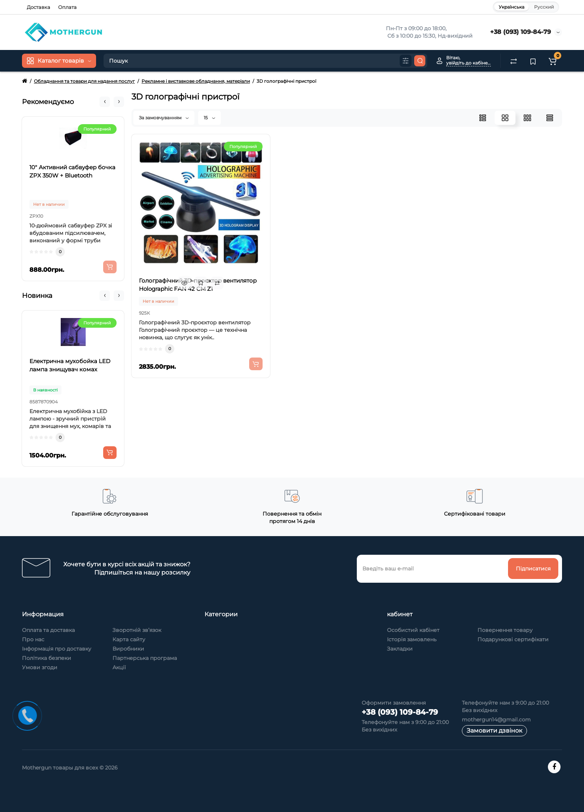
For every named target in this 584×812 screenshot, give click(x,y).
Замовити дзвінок (494, 730)
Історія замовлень (412, 639)
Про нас (33, 639)
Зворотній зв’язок (136, 630)
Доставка (38, 7)
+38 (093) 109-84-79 (520, 31)
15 (209, 117)
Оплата (67, 7)
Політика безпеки (46, 658)
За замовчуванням (164, 117)
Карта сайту (128, 639)
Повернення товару (505, 630)
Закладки (400, 648)
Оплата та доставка (48, 630)
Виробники (128, 648)
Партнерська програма (144, 658)
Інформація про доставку (56, 648)
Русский (544, 7)
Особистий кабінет (413, 630)
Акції (119, 667)
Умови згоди (39, 667)
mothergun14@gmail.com (496, 719)
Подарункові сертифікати (513, 639)
